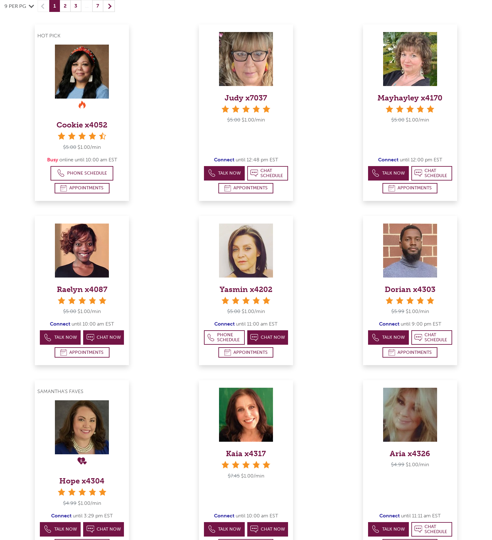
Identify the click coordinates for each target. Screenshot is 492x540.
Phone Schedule (82, 173)
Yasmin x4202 (246, 289)
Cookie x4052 (81, 124)
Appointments (82, 188)
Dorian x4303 (410, 289)
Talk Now (224, 173)
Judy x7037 (246, 97)
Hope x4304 (81, 480)
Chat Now (104, 338)
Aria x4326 (410, 453)
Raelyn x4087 (82, 289)
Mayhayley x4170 (409, 97)
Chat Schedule (266, 173)
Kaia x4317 (246, 453)
